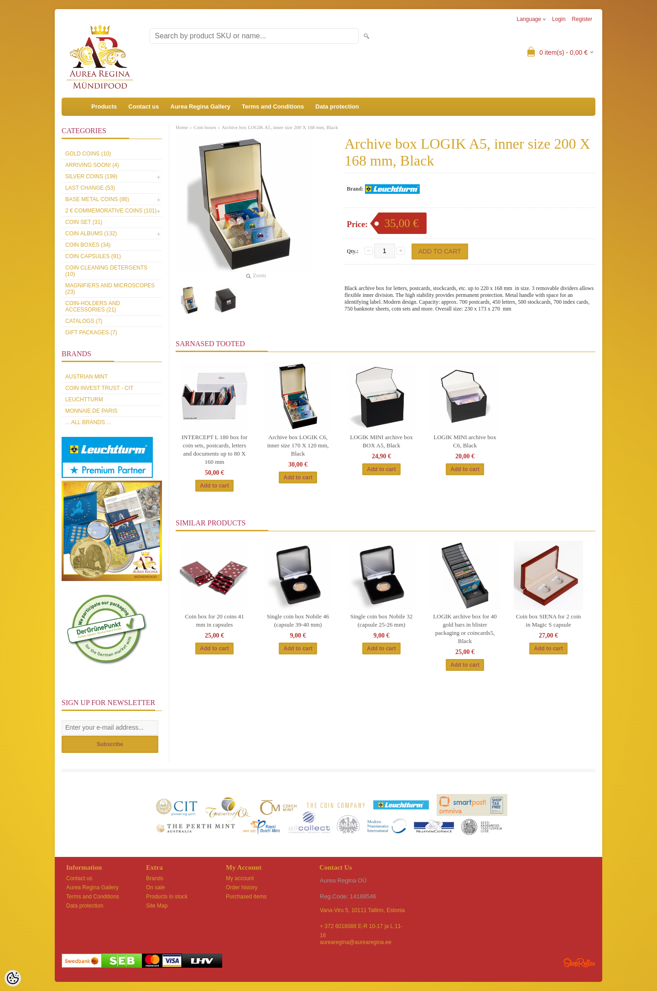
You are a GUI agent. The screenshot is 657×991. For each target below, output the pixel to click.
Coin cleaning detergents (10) (106, 271)
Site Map (156, 906)
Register (582, 19)
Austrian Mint (86, 377)
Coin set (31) (83, 222)
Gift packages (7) (91, 332)
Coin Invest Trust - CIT (99, 388)
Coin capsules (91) (93, 256)
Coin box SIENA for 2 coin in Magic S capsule (548, 620)
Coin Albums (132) (91, 233)
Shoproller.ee (579, 962)
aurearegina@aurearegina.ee (355, 942)
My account (240, 878)
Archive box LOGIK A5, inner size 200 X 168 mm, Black (280, 127)
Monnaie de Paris (91, 411)
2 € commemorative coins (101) (110, 211)
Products (104, 106)
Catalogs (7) (84, 321)
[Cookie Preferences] (13, 978)
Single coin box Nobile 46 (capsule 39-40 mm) (298, 620)
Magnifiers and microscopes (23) (110, 288)
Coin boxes (204, 127)
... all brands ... (88, 422)
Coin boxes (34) (87, 245)
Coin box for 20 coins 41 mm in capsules (214, 620)
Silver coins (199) (91, 176)
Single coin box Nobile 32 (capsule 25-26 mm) (381, 620)
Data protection (337, 106)
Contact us (143, 106)
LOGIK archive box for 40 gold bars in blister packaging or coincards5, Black (464, 628)
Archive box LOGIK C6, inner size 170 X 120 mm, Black (297, 445)
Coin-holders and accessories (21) (92, 306)
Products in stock (167, 896)
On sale (155, 887)
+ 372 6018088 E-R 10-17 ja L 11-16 (361, 927)
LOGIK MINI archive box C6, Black (464, 441)
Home (182, 127)
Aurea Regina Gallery (201, 106)
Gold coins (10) (88, 153)
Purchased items (246, 896)
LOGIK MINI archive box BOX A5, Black (381, 441)
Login (558, 19)
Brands (154, 878)
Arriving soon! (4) (92, 165)
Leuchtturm (84, 399)
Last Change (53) (90, 188)
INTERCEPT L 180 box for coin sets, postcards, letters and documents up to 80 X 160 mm (214, 449)
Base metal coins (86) (97, 199)
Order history (241, 887)
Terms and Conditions (273, 106)
